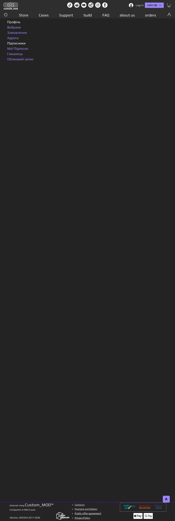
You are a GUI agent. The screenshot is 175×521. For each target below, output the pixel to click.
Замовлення (17, 32)
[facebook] (104, 5)
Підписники (16, 43)
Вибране (14, 27)
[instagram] (97, 5)
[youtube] (83, 5)
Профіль (13, 22)
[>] (166, 499)
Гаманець (15, 54)
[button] (169, 5)
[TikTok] (69, 5)
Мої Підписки (17, 48)
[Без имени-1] (90, 5)
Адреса (13, 38)
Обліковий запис (20, 59)
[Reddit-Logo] (76, 5)
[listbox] (154, 5)
